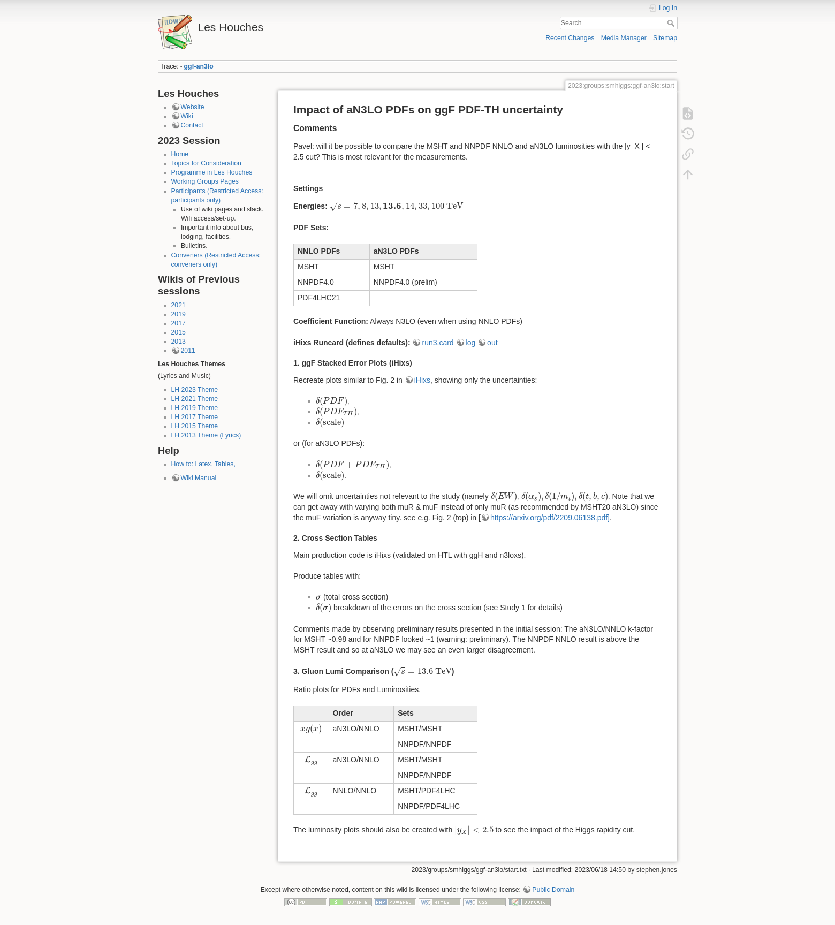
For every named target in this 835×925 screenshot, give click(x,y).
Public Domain (553, 889)
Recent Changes (569, 38)
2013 (178, 341)
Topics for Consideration (206, 163)
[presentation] (396, 206)
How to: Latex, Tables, (203, 464)
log (471, 342)
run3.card (437, 342)
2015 (178, 332)
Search (672, 23)
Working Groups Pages (205, 181)
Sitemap (665, 38)
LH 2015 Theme (194, 426)
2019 (178, 314)
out (492, 342)
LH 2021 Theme (194, 399)
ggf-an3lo (199, 66)
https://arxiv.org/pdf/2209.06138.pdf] (550, 517)
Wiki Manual (199, 478)
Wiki (187, 116)
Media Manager (624, 38)
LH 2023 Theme (194, 389)
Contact (192, 125)
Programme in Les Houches (212, 172)
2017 (178, 323)
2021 (178, 305)
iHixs (422, 380)
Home (180, 154)
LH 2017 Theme (194, 417)
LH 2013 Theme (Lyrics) (206, 435)
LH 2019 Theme (194, 408)
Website (192, 107)
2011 (188, 350)
